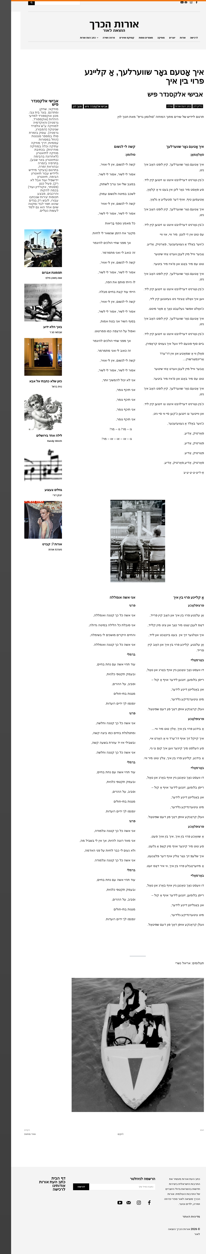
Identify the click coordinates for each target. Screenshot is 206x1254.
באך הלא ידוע (41, 327)
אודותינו (47, 1185)
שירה (158, 106)
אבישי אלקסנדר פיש (33, 102)
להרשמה (70, 1187)
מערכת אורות (44, 549)
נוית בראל (46, 386)
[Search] (20, 2)
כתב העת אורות (172, 106)
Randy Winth (43, 440)
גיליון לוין (186, 106)
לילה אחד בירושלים (38, 435)
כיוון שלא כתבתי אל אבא (34, 381)
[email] (111, 1186)
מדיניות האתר (180, 1216)
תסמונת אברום (41, 272)
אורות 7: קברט (41, 544)
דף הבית (47, 1178)
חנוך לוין (66, 106)
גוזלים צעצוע (42, 490)
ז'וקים (109, 1134)
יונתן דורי (46, 495)
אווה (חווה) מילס (42, 277)
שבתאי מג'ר (44, 332)
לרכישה (48, 1189)
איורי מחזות (19, 1134)
